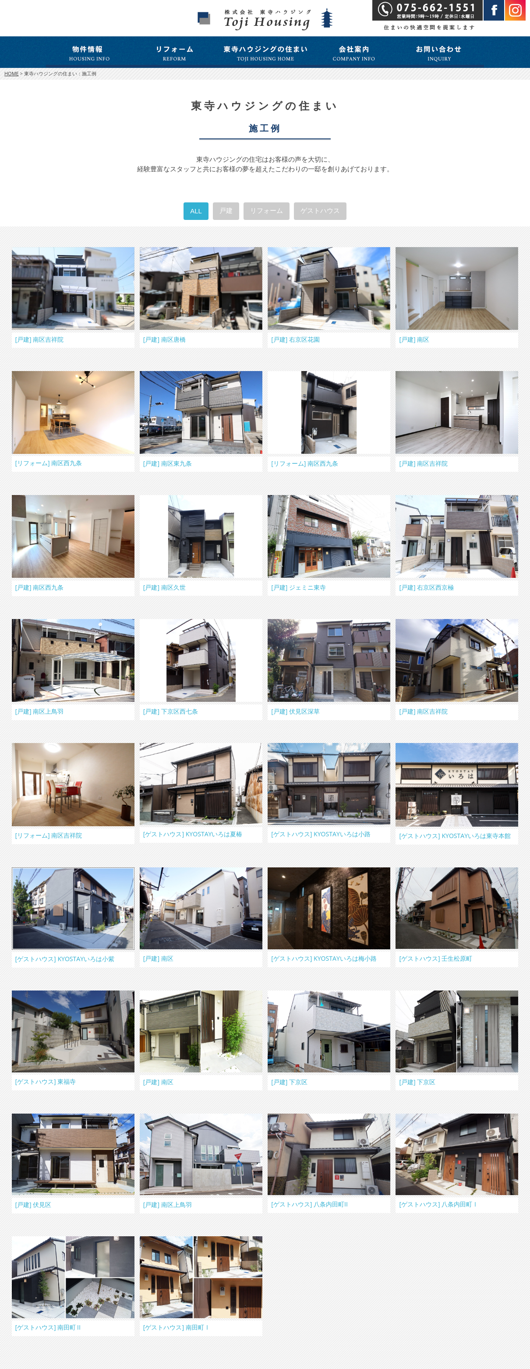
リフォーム (266, 210)
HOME (11, 73)
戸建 (226, 210)
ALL (196, 211)
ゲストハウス (320, 210)
